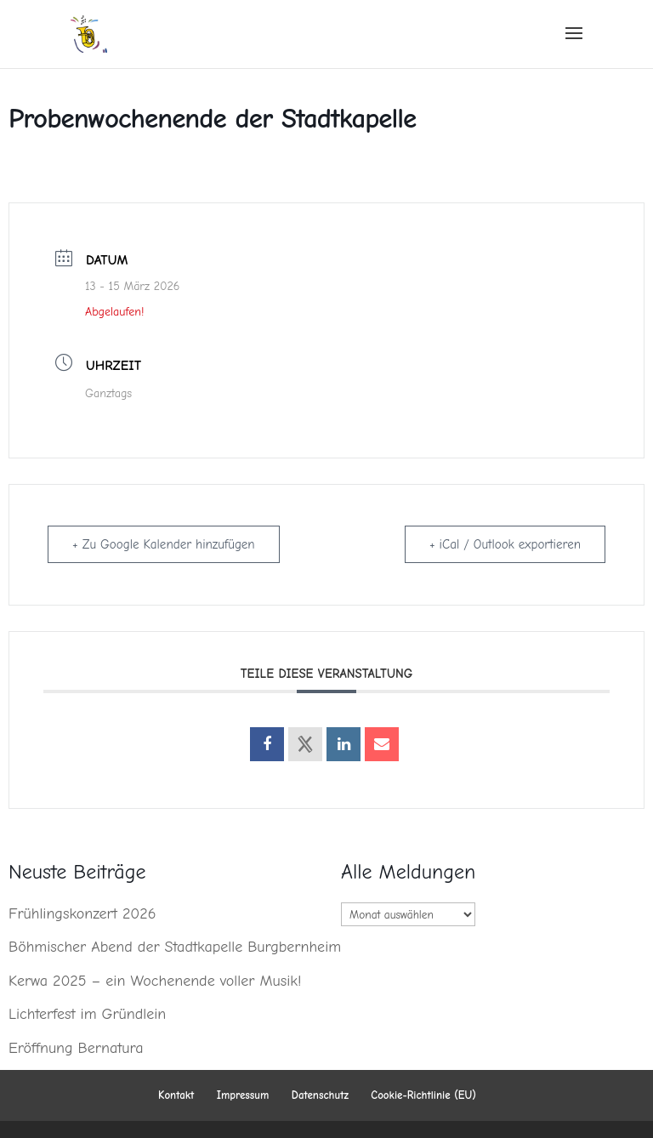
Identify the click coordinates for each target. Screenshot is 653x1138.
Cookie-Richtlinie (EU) (423, 1095)
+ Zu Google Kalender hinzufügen (163, 544)
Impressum (243, 1095)
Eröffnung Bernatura (76, 1048)
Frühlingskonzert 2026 (82, 914)
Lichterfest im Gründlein (87, 1014)
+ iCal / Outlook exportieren (505, 544)
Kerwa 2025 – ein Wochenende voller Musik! (155, 981)
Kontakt (176, 1095)
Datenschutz (320, 1095)
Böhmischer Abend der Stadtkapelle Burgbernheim (175, 947)
